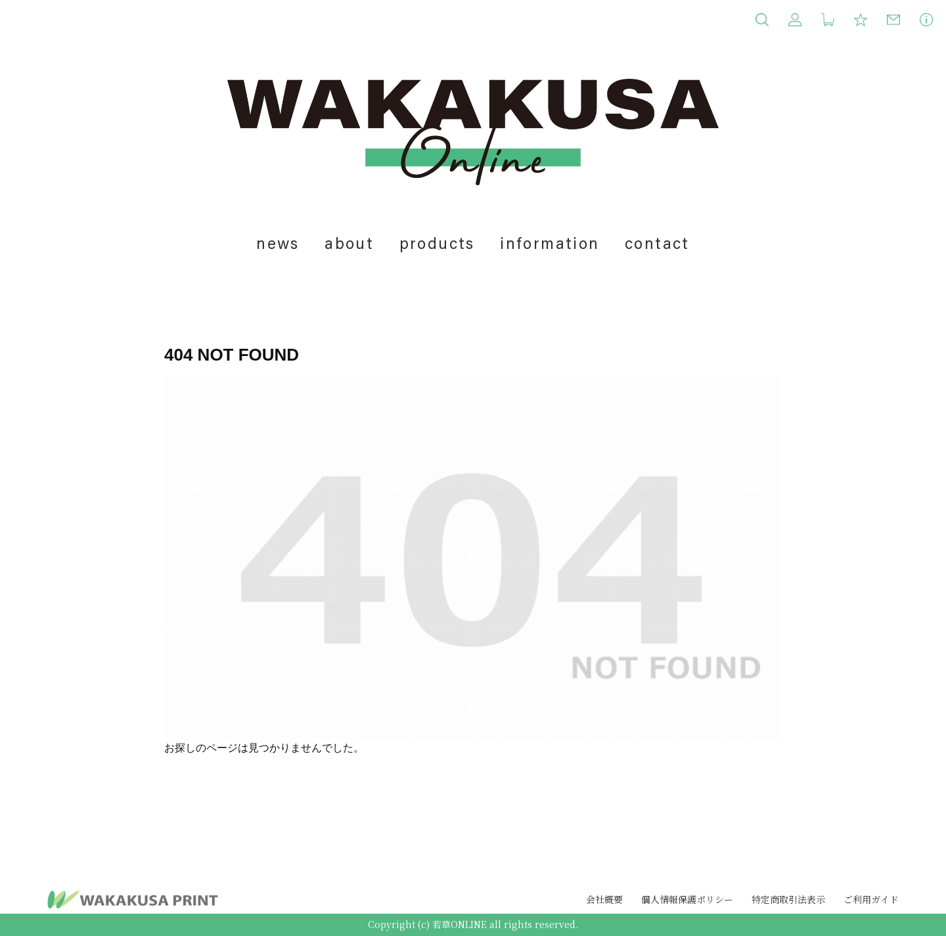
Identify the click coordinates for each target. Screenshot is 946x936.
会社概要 (604, 899)
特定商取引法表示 (788, 899)
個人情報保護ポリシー (687, 899)
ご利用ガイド (871, 899)
